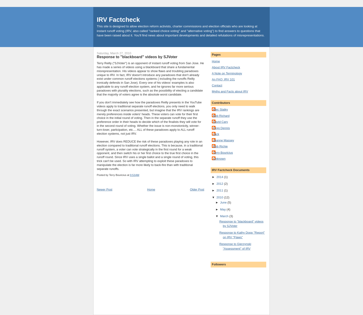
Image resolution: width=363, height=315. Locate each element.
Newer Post (104, 189)
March (224, 216)
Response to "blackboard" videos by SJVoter (137, 57)
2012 (220, 183)
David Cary (220, 122)
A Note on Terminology (227, 73)
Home (151, 189)
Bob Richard (221, 116)
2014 (220, 177)
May (223, 209)
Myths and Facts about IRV (230, 91)
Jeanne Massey (223, 140)
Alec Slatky (220, 109)
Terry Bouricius (223, 152)
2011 (220, 190)
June (224, 202)
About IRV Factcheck (226, 67)
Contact (217, 85)
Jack (216, 134)
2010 (220, 197)
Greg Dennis (221, 128)
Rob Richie (220, 146)
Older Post (197, 189)
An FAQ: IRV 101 (223, 79)
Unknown (219, 158)
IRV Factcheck (118, 19)
